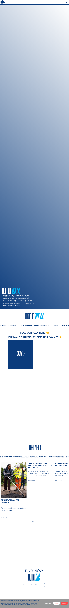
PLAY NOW (34, 584)
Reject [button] (56, 603)
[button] (67, 2)
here (42, 333)
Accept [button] (64, 603)
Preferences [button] (47, 603)
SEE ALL (34, 521)
